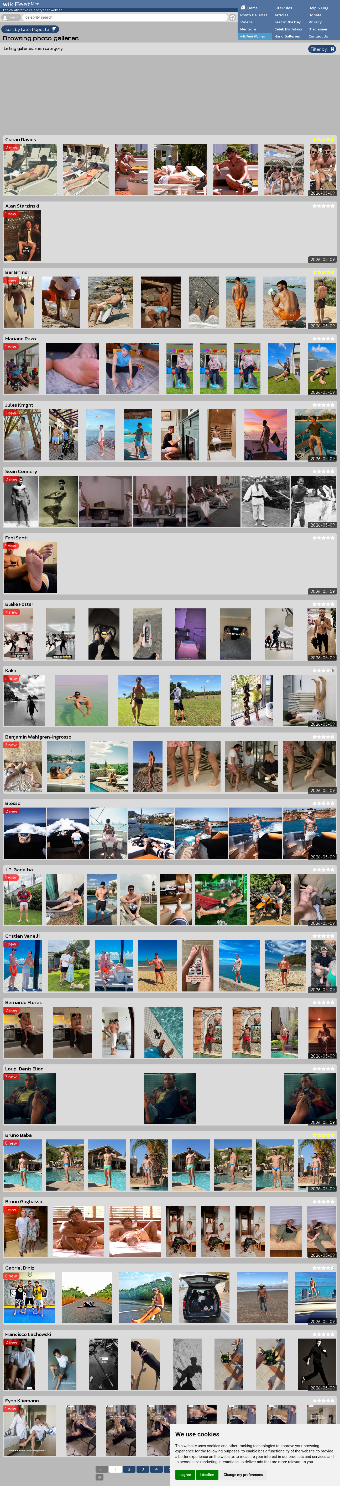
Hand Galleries (287, 36)
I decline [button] (207, 1475)
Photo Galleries (253, 15)
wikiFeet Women (252, 36)
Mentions (248, 29)
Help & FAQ (318, 8)
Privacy (315, 22)
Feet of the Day (287, 22)
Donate (314, 15)
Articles (281, 15)
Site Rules (283, 8)
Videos (246, 22)
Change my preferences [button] (243, 1475)
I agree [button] (185, 1475)
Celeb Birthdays (288, 29)
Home (252, 8)
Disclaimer (317, 29)
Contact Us (318, 36)
